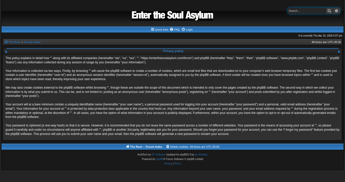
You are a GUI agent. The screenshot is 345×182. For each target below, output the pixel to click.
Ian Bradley (201, 154)
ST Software (158, 154)
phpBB (159, 159)
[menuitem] (175, 30)
